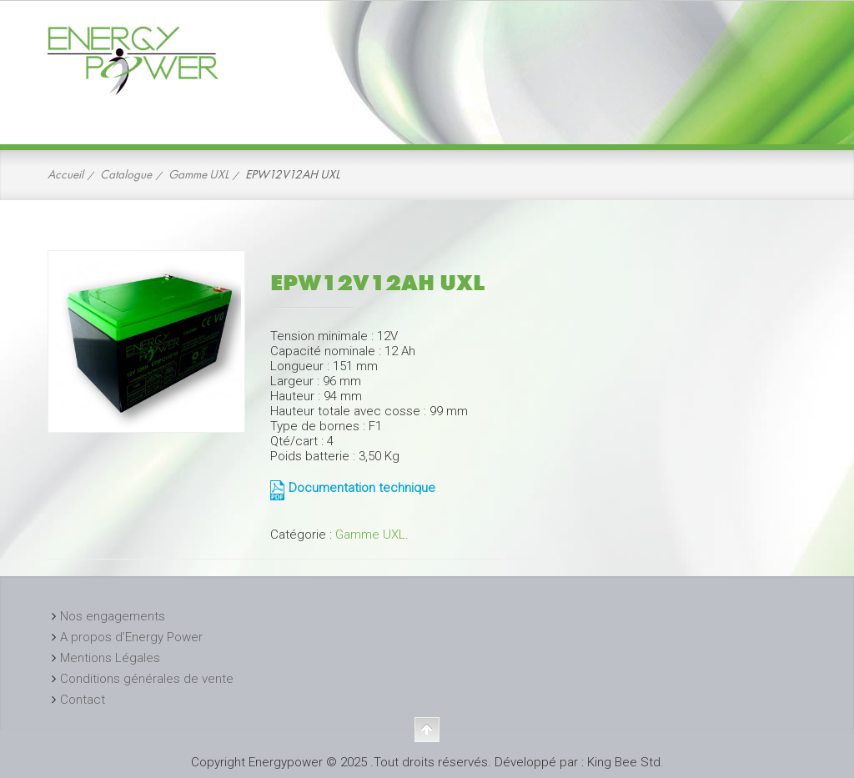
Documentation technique (362, 487)
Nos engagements (112, 616)
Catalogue (126, 174)
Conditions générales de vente (147, 678)
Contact (82, 699)
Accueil (65, 174)
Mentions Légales (110, 657)
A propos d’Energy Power (131, 637)
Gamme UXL (198, 174)
